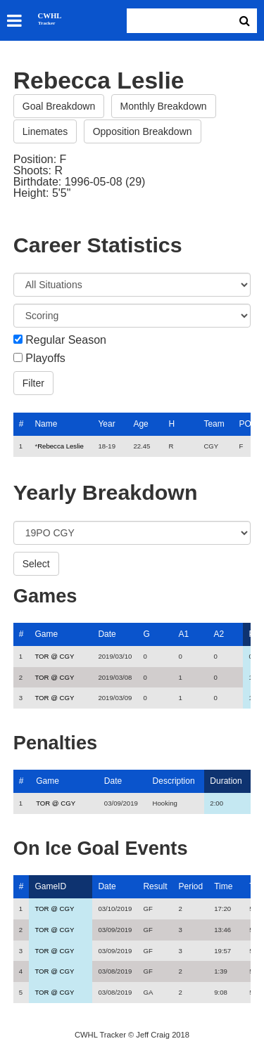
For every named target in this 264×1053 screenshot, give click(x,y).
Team (213, 424)
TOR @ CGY (54, 656)
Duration (225, 781)
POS (247, 424)
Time (223, 886)
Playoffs (45, 358)
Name (45, 424)
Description (174, 781)
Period (190, 886)
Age (140, 424)
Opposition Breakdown (142, 131)
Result (155, 886)
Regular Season (65, 340)
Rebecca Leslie (60, 446)
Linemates (45, 131)
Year (106, 424)
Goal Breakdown (59, 106)
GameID (50, 886)
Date (106, 634)
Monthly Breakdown (163, 106)
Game (46, 634)
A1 (183, 634)
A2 (218, 634)
